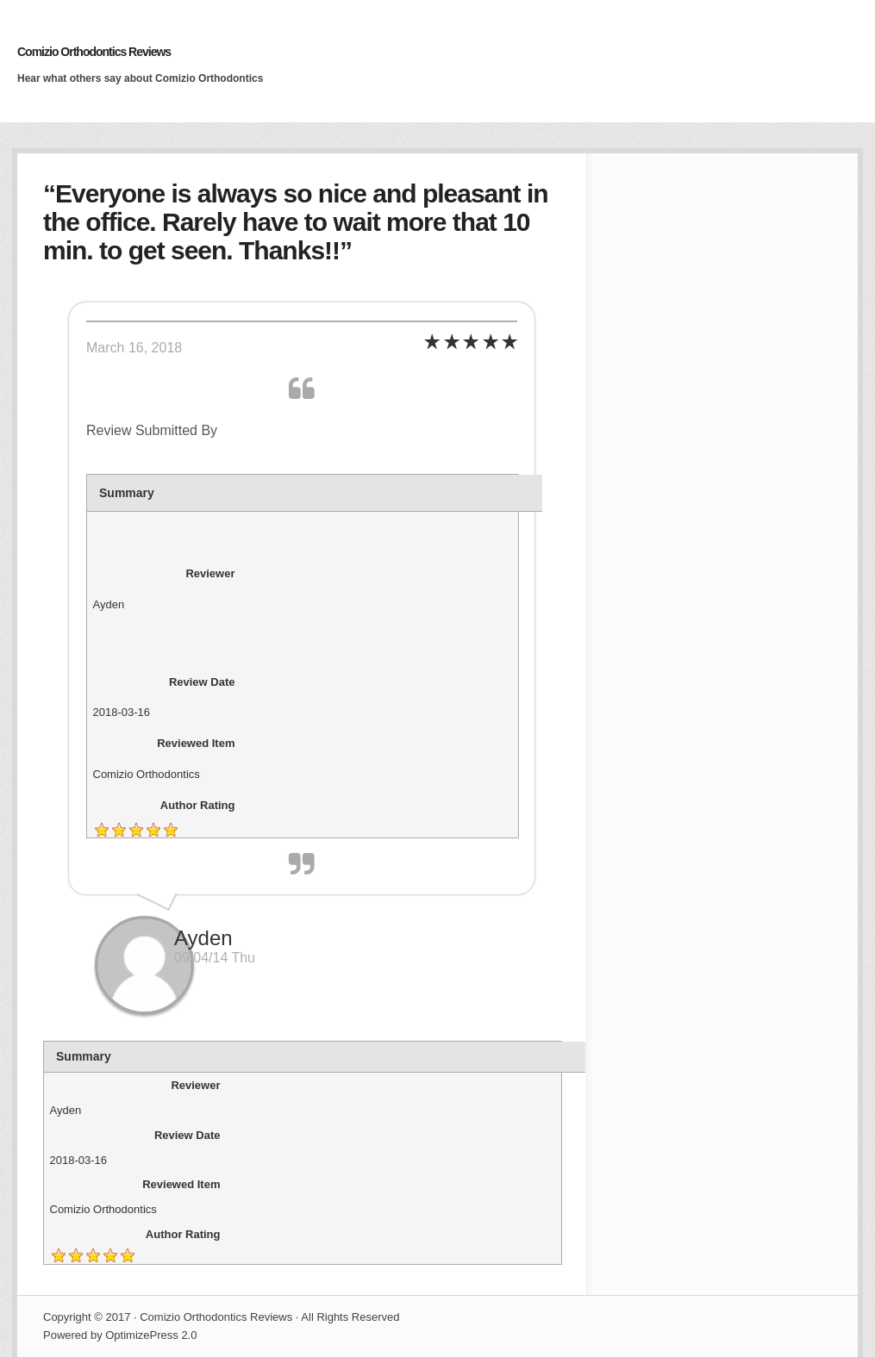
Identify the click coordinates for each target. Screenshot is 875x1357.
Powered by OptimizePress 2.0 (120, 1335)
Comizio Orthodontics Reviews (94, 52)
